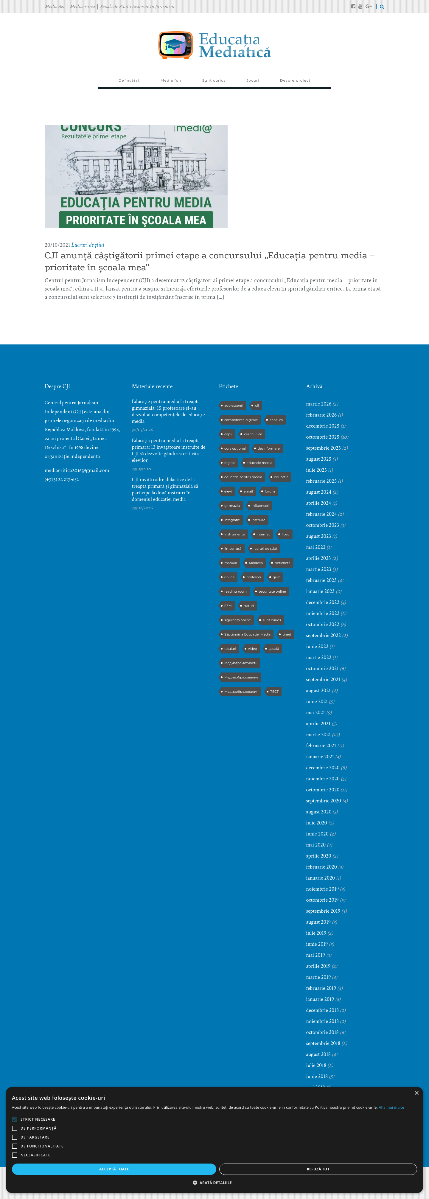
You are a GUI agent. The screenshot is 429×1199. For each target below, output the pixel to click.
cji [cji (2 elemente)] (257, 405)
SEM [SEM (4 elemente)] (228, 606)
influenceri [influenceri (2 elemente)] (260, 506)
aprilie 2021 (318, 723)
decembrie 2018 (322, 1010)
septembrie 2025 (323, 448)
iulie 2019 (316, 933)
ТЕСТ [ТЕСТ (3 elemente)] (274, 691)
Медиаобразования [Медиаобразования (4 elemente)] (241, 691)
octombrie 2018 (322, 1032)
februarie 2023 (321, 580)
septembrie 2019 (323, 911)
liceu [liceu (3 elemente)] (286, 534)
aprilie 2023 (318, 558)
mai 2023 (316, 547)
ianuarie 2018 (320, 1131)
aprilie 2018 (318, 1098)
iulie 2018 (316, 1065)
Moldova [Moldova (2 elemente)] (256, 563)
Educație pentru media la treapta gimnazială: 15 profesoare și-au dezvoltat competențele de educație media (168, 411)
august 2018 (318, 1054)
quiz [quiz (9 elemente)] (276, 577)
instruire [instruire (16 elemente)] (258, 520)
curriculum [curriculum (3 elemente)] (253, 434)
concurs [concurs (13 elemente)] (276, 420)
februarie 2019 (321, 988)
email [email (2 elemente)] (248, 491)
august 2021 (318, 690)
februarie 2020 (321, 866)
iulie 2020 (316, 822)
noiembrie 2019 (322, 889)
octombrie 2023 (322, 525)
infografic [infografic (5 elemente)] (232, 520)
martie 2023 (318, 569)
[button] (50, 1183)
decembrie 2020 (323, 767)
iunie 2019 (317, 944)
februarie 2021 (321, 745)
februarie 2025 (321, 481)
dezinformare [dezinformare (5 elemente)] (269, 448)
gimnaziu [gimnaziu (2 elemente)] (232, 506)
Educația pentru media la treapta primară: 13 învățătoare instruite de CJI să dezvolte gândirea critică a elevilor (169, 450)
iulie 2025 (316, 470)
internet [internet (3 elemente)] (263, 534)
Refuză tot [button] (72, 1169)
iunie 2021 (317, 701)
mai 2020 (316, 844)
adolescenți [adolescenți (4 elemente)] (233, 405)
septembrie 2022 (323, 635)
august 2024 (318, 492)
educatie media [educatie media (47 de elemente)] (259, 463)
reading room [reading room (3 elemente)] (235, 591)
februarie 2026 (321, 414)
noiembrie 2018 (322, 1021)
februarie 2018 (321, 1120)
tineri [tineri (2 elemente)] (286, 634)
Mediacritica (82, 6)
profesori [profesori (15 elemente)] (253, 577)
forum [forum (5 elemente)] (270, 491)
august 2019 (318, 922)
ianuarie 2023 (320, 591)
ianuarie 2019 (320, 999)
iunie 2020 (317, 833)
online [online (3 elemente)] (229, 577)
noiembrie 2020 (323, 778)
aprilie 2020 (318, 855)
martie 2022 (319, 657)
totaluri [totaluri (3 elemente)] (230, 649)
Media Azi (54, 6)
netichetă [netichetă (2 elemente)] (282, 563)
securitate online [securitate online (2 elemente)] (272, 591)
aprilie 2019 (318, 966)
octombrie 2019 (322, 900)
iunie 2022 (317, 646)
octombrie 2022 (322, 624)
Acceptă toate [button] (32, 1169)
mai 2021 (315, 712)
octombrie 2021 (322, 668)
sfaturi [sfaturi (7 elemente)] (249, 606)
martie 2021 (318, 734)
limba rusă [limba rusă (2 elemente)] (233, 548)
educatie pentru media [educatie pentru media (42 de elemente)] (243, 477)
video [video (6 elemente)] (252, 649)
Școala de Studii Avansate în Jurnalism (137, 6)
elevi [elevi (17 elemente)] (228, 491)
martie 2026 (319, 403)
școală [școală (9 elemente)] (274, 649)
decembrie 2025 (323, 426)
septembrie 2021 (323, 679)
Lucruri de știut (88, 245)
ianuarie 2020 (320, 878)
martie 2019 (318, 977)
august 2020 (319, 811)
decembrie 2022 (323, 602)
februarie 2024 (321, 514)
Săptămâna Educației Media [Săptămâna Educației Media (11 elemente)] (247, 634)
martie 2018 (318, 1109)
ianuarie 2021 (320, 756)
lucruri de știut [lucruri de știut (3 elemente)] (265, 548)
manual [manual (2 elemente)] (230, 563)
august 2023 (318, 536)
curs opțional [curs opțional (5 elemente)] (235, 448)
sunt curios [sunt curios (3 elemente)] (272, 620)
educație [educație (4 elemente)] (281, 477)
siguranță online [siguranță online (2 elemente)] (237, 620)
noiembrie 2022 (323, 613)
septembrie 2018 (323, 1043)
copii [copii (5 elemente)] (228, 434)
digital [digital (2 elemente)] (229, 463)
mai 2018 (315, 1087)
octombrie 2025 (322, 437)
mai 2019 (315, 955)
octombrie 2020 (323, 789)
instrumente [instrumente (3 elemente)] (234, 534)
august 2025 (318, 459)
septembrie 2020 (323, 800)
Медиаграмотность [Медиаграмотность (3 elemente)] (240, 663)
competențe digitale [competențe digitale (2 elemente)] (241, 420)
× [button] (88, 1057)
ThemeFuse (151, 1184)
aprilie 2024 (318, 503)
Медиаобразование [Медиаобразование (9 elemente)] (241, 677)
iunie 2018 (317, 1076)
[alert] (50, 1122)
